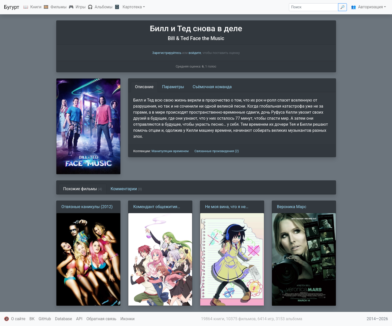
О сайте (18, 318)
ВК (32, 318)
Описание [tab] (144, 86)
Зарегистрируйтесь (166, 53)
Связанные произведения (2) (216, 151)
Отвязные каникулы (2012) (87, 206)
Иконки (127, 318)
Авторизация (370, 7)
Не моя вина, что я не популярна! (225, 207)
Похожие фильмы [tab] (82, 188)
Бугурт (11, 7)
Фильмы (58, 7)
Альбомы (104, 7)
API (79, 318)
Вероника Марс (291, 206)
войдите (195, 53)
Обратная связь (101, 318)
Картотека (132, 7)
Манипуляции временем (170, 151)
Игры (81, 7)
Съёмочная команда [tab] (212, 86)
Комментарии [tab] (126, 188)
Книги (36, 7)
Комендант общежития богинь (155, 207)
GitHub (45, 318)
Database (63, 318)
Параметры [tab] (173, 86)
